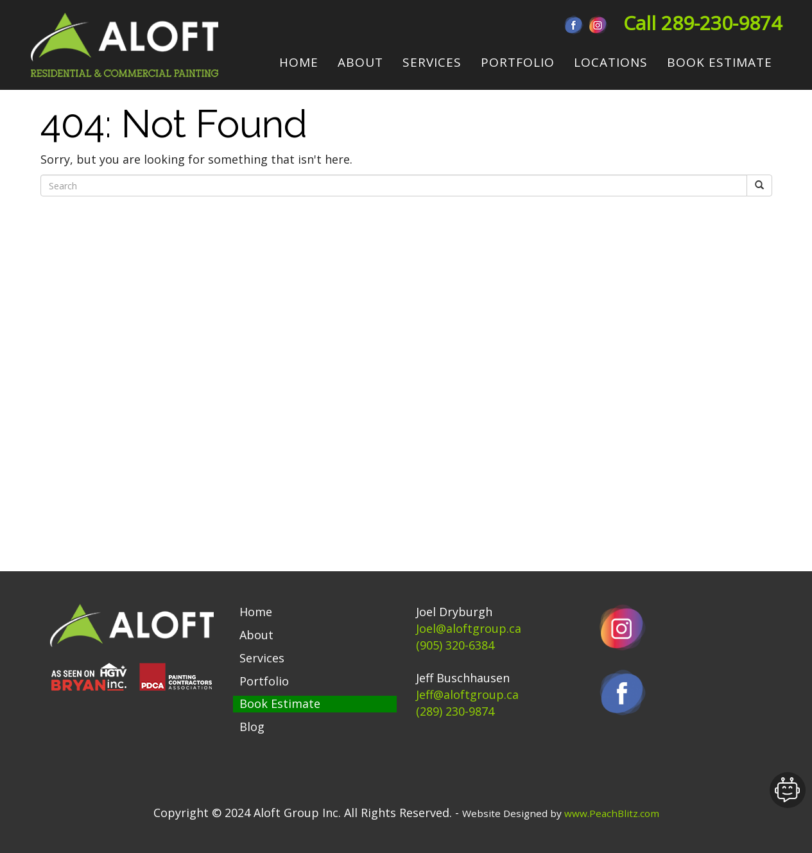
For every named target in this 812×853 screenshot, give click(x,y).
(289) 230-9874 (455, 711)
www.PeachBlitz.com (611, 813)
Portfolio (264, 681)
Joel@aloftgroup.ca (468, 628)
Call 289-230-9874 (702, 23)
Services (261, 658)
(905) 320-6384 (455, 645)
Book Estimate (279, 703)
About (256, 634)
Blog (251, 726)
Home (255, 611)
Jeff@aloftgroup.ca (467, 694)
